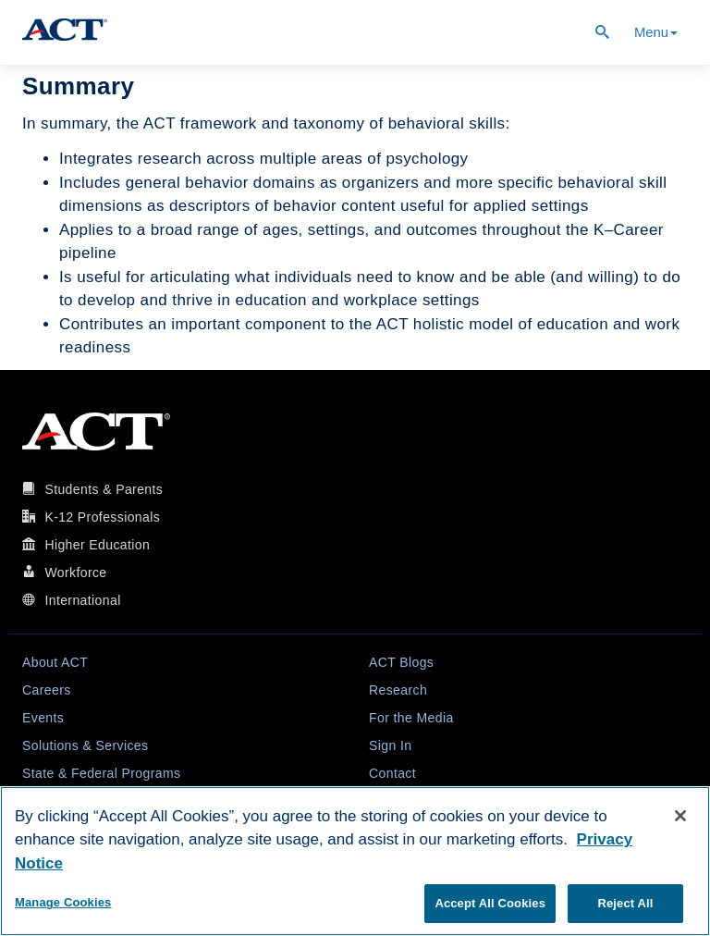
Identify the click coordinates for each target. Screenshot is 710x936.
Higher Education (97, 544)
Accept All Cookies (490, 903)
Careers (46, 690)
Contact (392, 773)
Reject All (625, 903)
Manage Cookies (63, 902)
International (82, 600)
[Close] (680, 815)
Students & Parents (103, 489)
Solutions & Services (85, 745)
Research (398, 690)
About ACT (55, 662)
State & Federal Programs (101, 773)
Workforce (75, 572)
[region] (355, 861)
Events (43, 717)
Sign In (390, 745)
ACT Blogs (401, 662)
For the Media (411, 717)
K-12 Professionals (102, 517)
